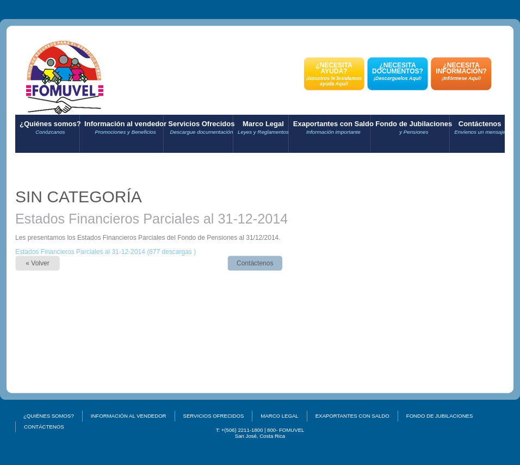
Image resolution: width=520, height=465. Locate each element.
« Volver (37, 263)
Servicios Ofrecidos (201, 127)
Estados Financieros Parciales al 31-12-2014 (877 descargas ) (105, 252)
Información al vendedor (125, 127)
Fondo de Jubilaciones (413, 127)
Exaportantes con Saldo (333, 127)
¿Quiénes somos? (50, 127)
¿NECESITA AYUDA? (334, 74)
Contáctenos (479, 127)
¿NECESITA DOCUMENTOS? (397, 71)
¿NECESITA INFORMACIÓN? (461, 71)
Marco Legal (263, 127)
